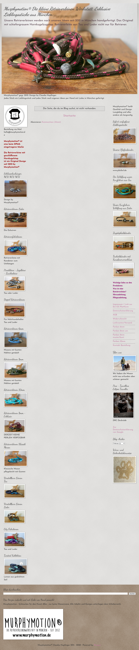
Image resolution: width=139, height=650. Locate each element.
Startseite (69, 115)
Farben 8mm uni (120, 331)
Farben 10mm (119, 341)
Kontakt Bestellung (121, 345)
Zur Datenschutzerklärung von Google (123, 429)
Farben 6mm (118, 327)
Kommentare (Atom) (51, 122)
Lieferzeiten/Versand (122, 323)
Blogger (97, 645)
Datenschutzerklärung (123, 311)
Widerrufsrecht (120, 319)
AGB (115, 315)
